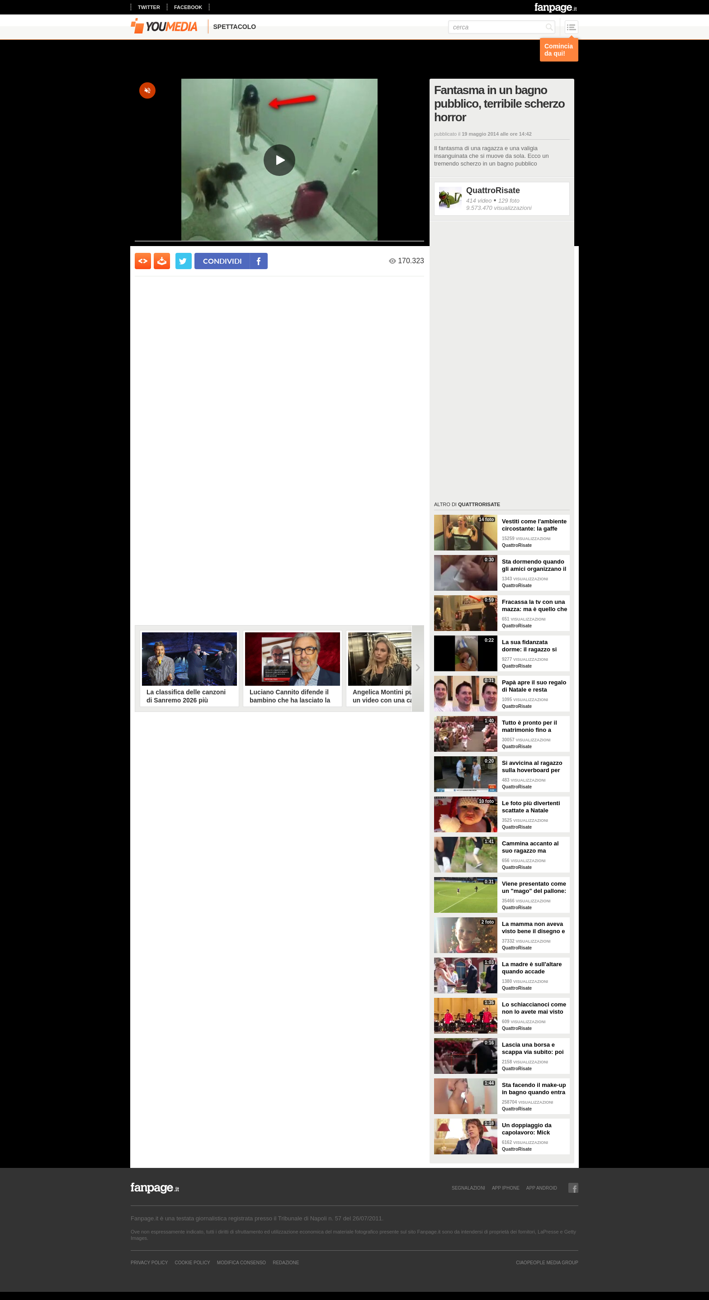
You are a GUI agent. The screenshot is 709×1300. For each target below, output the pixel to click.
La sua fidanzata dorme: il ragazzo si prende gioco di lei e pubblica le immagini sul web (531, 646)
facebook (188, 7)
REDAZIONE (286, 1262)
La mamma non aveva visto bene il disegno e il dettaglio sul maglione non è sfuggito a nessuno (533, 927)
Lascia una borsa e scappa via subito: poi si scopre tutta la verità (534, 1048)
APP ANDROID (541, 1188)
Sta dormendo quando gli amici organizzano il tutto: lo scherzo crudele (534, 565)
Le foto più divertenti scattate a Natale (531, 807)
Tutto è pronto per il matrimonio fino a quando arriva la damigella (529, 726)
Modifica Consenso (241, 1262)
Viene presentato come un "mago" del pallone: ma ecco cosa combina (534, 887)
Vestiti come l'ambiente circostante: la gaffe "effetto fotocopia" (534, 525)
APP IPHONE (506, 1188)
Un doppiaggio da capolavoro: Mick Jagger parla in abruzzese (527, 1129)
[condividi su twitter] (183, 261)
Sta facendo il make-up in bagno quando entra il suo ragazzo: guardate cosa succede (534, 1089)
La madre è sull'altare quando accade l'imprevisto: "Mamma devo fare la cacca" (532, 968)
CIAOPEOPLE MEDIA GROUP (547, 1262)
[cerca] (501, 27)
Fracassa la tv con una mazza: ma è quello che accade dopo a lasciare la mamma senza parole (534, 605)
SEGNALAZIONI (468, 1188)
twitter (149, 7)
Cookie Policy (192, 1262)
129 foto (509, 200)
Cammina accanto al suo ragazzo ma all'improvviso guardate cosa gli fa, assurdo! (530, 847)
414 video (479, 200)
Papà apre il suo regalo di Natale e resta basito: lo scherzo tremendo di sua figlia (534, 686)
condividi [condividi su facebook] (222, 260)
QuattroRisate (493, 190)
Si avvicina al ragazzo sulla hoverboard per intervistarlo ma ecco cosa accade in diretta (532, 766)
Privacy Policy (149, 1262)
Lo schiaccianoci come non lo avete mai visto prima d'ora (534, 1008)
